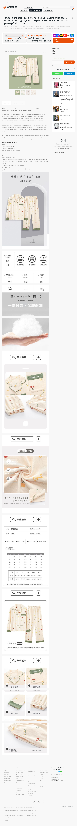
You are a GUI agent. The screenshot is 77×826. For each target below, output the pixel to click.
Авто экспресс (19, 774)
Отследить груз (48, 10)
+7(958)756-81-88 (61, 768)
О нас (34, 2)
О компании (43, 767)
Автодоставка (19, 772)
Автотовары (7, 785)
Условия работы (7, 2)
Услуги (18, 767)
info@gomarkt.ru (57, 774)
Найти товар (24, 10)
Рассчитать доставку (35, 10)
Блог (41, 780)
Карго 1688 (30, 795)
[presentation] (15, 92)
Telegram (38, 801)
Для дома (6, 774)
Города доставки (57, 2)
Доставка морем (20, 782)
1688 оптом (30, 793)
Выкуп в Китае (31, 783)
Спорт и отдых (7, 782)
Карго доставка (20, 780)
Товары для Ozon (32, 773)
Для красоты (7, 778)
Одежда (6, 770)
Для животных (7, 776)
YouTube (42, 801)
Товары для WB (31, 775)
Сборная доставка (20, 785)
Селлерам (28, 2)
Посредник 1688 (32, 791)
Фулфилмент (41, 2)
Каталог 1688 (8, 767)
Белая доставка (20, 794)
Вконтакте (34, 801)
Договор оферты (44, 782)
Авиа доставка (19, 778)
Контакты (66, 2)
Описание (6, 103)
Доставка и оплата (18, 103)
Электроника (7, 787)
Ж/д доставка (19, 776)
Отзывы (48, 2)
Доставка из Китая (18, 2)
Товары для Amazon (32, 778)
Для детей (6, 772)
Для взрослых (7, 780)
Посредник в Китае (32, 785)
